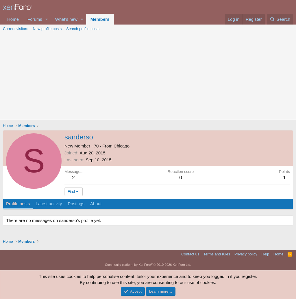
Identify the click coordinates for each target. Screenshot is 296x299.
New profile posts (47, 29)
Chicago (122, 145)
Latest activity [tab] (49, 203)
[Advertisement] (148, 76)
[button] (47, 19)
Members (100, 19)
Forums (34, 19)
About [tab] (95, 203)
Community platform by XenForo (148, 264)
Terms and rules (217, 254)
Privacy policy (245, 254)
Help (265, 254)
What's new (66, 19)
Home (13, 19)
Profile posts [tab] (18, 203)
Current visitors (15, 29)
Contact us (190, 254)
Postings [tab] (76, 203)
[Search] (280, 19)
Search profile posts (82, 29)
